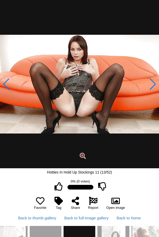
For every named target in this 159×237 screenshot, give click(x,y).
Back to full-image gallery (86, 218)
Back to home (129, 218)
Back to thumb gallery (37, 218)
